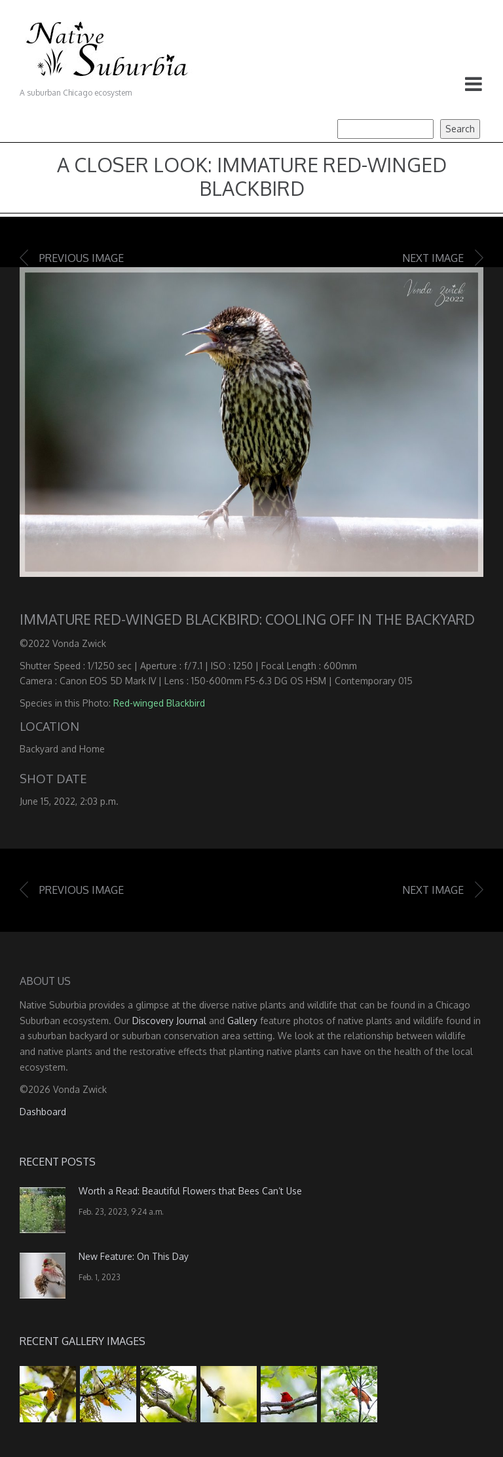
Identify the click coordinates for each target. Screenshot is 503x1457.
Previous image (81, 258)
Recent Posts (58, 1161)
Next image (433, 258)
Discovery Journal (169, 1020)
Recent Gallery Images (82, 1341)
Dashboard (43, 1111)
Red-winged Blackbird (159, 703)
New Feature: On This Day (134, 1256)
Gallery (242, 1020)
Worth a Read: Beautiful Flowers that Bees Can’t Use (190, 1190)
